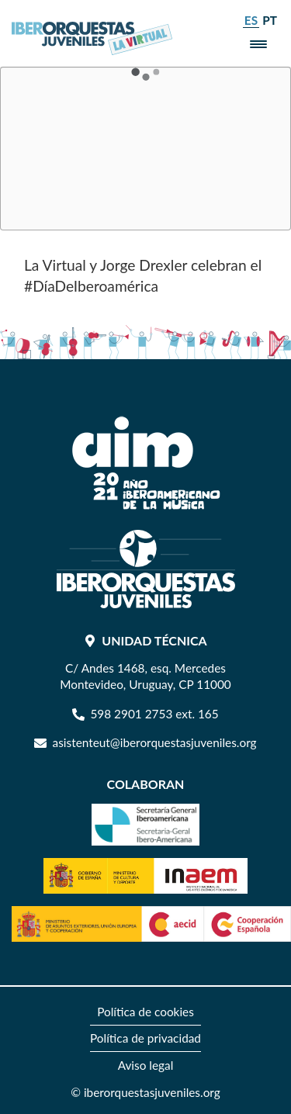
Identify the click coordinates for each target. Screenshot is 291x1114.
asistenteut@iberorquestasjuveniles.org (155, 742)
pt (269, 20)
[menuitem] (145, 1012)
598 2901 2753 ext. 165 (154, 714)
